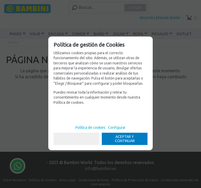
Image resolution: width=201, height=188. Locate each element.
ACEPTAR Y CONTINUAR (125, 139)
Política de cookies (90, 127)
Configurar (117, 127)
